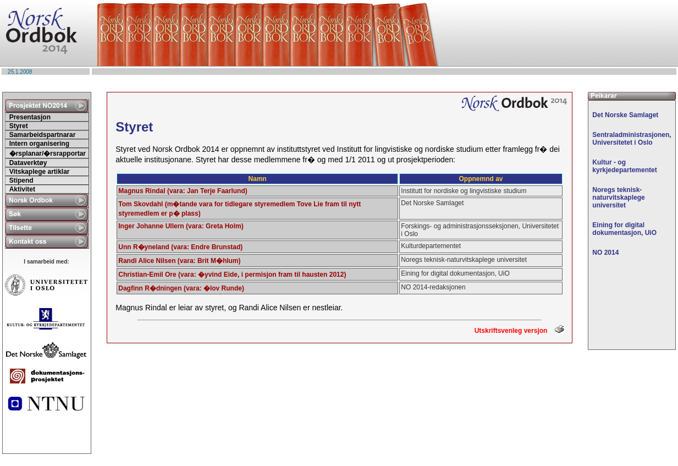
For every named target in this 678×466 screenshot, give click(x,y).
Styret (18, 126)
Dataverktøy (28, 163)
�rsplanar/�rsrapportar (47, 153)
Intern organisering (39, 143)
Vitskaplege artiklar (39, 172)
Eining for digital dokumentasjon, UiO (624, 229)
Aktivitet (22, 189)
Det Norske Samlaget (625, 115)
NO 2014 (605, 252)
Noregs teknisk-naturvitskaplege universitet (618, 197)
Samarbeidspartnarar (42, 135)
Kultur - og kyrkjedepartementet (624, 166)
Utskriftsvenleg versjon (519, 331)
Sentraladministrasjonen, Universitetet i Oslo (631, 138)
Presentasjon (30, 117)
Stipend (21, 180)
